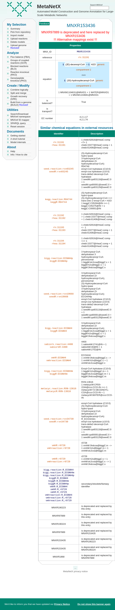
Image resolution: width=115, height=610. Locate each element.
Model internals (18, 142)
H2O (93, 65)
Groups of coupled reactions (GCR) (19, 61)
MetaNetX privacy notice (75, 576)
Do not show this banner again (94, 604)
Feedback (44, 23)
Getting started (17, 135)
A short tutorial (17, 139)
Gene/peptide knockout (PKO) (18, 79)
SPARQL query (18, 123)
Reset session (17, 126)
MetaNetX (49, 6)
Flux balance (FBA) (20, 57)
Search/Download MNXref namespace (20, 115)
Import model (17, 35)
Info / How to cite (18, 154)
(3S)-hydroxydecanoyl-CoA (80, 81)
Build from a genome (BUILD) (20, 103)
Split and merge (18, 93)
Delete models (17, 42)
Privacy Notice (62, 604)
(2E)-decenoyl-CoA (75, 65)
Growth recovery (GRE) (18, 97)
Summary (15, 28)
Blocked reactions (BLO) (19, 67)
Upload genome (18, 46)
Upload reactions (19, 38)
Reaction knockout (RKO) (19, 73)
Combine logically (19, 89)
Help (12, 151)
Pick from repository (20, 32)
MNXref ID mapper (19, 120)
